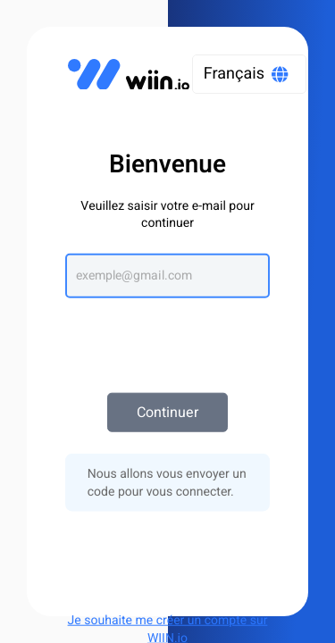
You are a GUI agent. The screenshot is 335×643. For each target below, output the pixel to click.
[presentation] (168, 337)
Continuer (167, 412)
